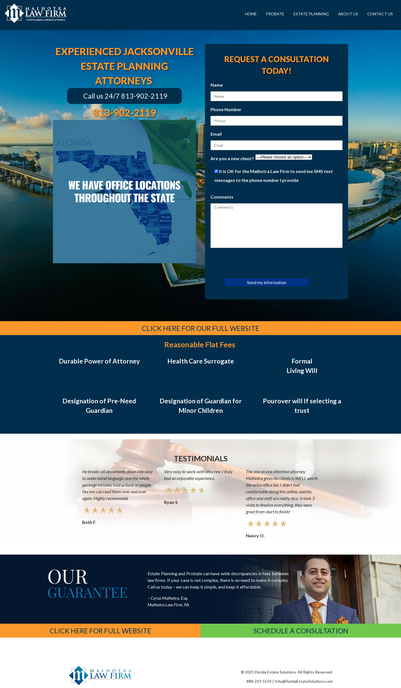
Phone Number (226, 109)
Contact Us (380, 13)
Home (251, 13)
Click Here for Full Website (100, 630)
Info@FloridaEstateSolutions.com (304, 681)
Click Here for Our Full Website (200, 328)
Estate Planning (311, 13)
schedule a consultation (300, 630)
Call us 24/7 (101, 96)
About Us (348, 13)
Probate (275, 13)
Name (217, 84)
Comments (222, 196)
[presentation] (253, 263)
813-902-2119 (144, 96)
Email (216, 133)
